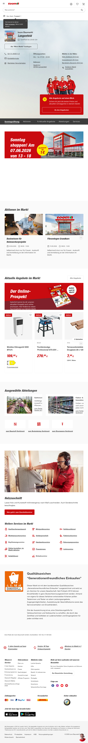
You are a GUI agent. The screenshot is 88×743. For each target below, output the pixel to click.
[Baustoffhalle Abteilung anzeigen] (15, 424)
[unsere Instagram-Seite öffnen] (57, 685)
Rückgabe (34, 678)
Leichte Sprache (36, 663)
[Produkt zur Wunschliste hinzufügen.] (30, 315)
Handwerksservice (10, 669)
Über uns (20, 663)
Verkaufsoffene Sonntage (38, 687)
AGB (35, 734)
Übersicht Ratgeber (10, 678)
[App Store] (11, 714)
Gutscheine (34, 684)
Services (76, 121)
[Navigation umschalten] (3, 3)
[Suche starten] (81, 10)
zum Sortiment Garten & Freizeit (40, 409)
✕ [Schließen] (26, 21)
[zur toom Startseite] (13, 4)
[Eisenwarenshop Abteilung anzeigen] (62, 424)
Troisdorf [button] (17, 16)
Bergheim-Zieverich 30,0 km (72, 63)
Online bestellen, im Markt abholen (14, 549)
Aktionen (27, 121)
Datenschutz (8, 734)
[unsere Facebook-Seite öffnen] (52, 685)
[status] (77, 4)
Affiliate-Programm (23, 678)
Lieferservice (66, 549)
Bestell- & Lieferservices (38, 672)
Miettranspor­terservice (15, 535)
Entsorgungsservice (11, 672)
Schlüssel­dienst (68, 529)
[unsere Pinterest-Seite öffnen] (66, 685)
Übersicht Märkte (10, 681)
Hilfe (32, 666)
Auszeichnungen (23, 675)
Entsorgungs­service (69, 542)
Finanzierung (39, 549)
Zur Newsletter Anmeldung (62, 673)
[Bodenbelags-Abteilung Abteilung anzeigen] (39, 424)
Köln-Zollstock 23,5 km (70, 57)
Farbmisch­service (68, 535)
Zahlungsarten (35, 669)
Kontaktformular (13, 58)
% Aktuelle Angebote (46, 121)
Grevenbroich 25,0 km (70, 60)
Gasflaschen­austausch (15, 529)
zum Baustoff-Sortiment (15, 431)
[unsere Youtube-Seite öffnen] (62, 685)
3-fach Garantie (9, 666)
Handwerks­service (41, 542)
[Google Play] (28, 714)
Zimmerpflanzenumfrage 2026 (11, 685)
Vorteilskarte (34, 681)
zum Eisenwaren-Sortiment (62, 431)
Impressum (28, 734)
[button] (71, 4)
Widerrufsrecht (9, 737)
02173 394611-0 (14, 54)
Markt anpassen (10, 24)
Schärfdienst (11, 556)
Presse (20, 669)
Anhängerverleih (40, 535)
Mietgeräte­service (41, 529)
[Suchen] (42, 10)
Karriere (20, 666)
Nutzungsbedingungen (46, 734)
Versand (33, 675)
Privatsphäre (18, 734)
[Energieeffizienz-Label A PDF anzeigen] (18, 363)
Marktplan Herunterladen (17, 63)
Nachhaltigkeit (22, 672)
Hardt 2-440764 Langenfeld (40, 66)
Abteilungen (64, 121)
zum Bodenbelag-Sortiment (39, 431)
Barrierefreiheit (20, 737)
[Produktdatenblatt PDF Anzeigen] (18, 367)
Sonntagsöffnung (12, 121)
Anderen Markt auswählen (69, 68)
